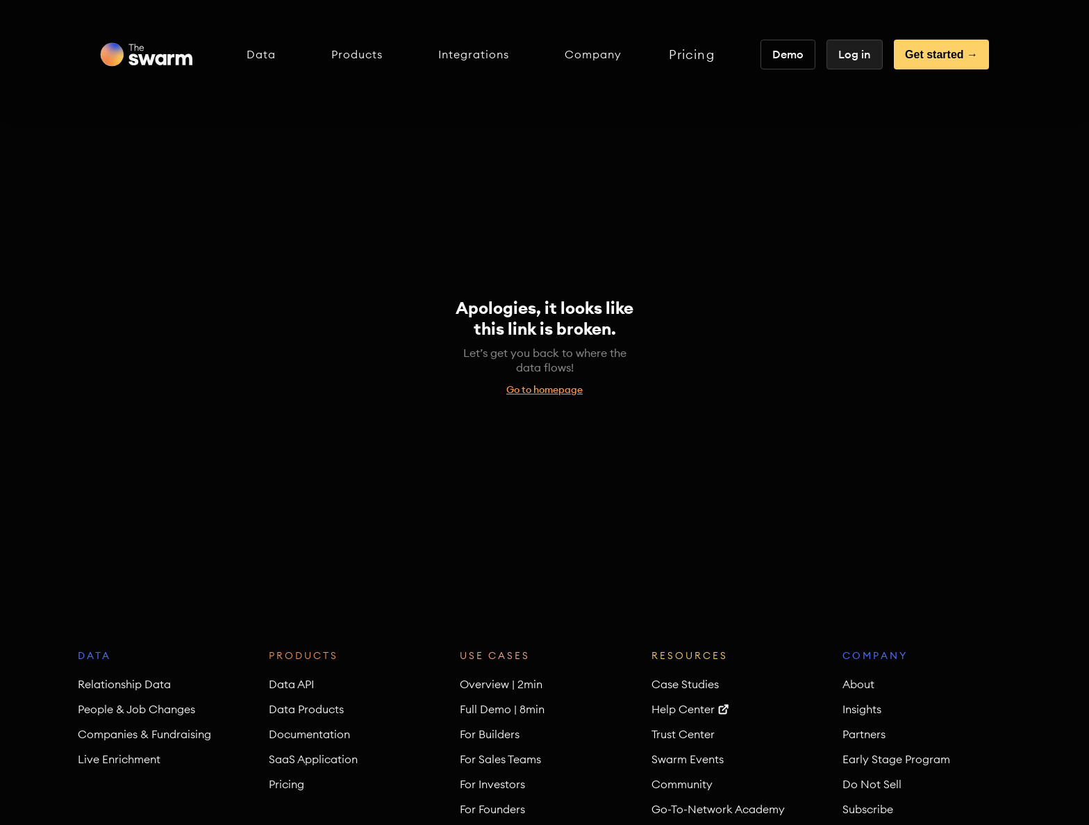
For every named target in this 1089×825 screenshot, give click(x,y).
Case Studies (685, 684)
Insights (861, 709)
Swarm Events (687, 759)
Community (682, 784)
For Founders (492, 809)
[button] (261, 54)
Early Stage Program (896, 759)
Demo (788, 54)
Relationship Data (124, 684)
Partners (864, 734)
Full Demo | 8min (502, 709)
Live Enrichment (119, 759)
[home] (146, 54)
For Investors (492, 784)
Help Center (683, 709)
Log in (854, 54)
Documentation (309, 734)
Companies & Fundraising (144, 734)
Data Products (306, 709)
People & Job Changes (136, 709)
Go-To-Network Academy (718, 809)
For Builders (489, 734)
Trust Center (683, 734)
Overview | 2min (501, 684)
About (858, 684)
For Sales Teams (500, 759)
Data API (291, 684)
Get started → (941, 54)
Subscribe (867, 809)
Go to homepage (544, 389)
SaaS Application (313, 759)
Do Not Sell (871, 784)
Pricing (692, 54)
